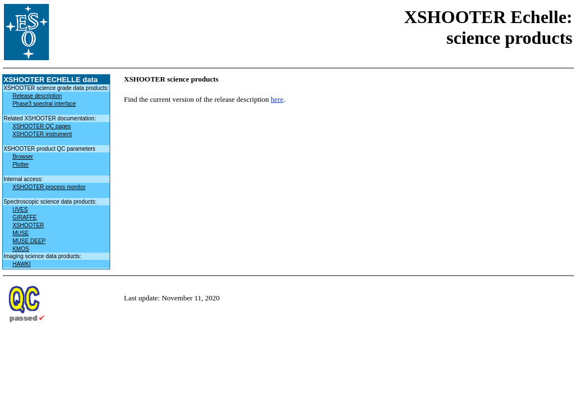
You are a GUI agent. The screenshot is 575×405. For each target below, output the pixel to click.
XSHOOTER (28, 225)
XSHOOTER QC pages (41, 126)
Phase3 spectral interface (44, 104)
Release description (37, 96)
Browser (22, 157)
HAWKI (21, 264)
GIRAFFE (24, 217)
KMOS (20, 249)
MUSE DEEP (29, 241)
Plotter (20, 164)
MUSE (20, 233)
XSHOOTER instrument (42, 134)
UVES (20, 209)
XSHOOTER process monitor (48, 187)
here (277, 99)
